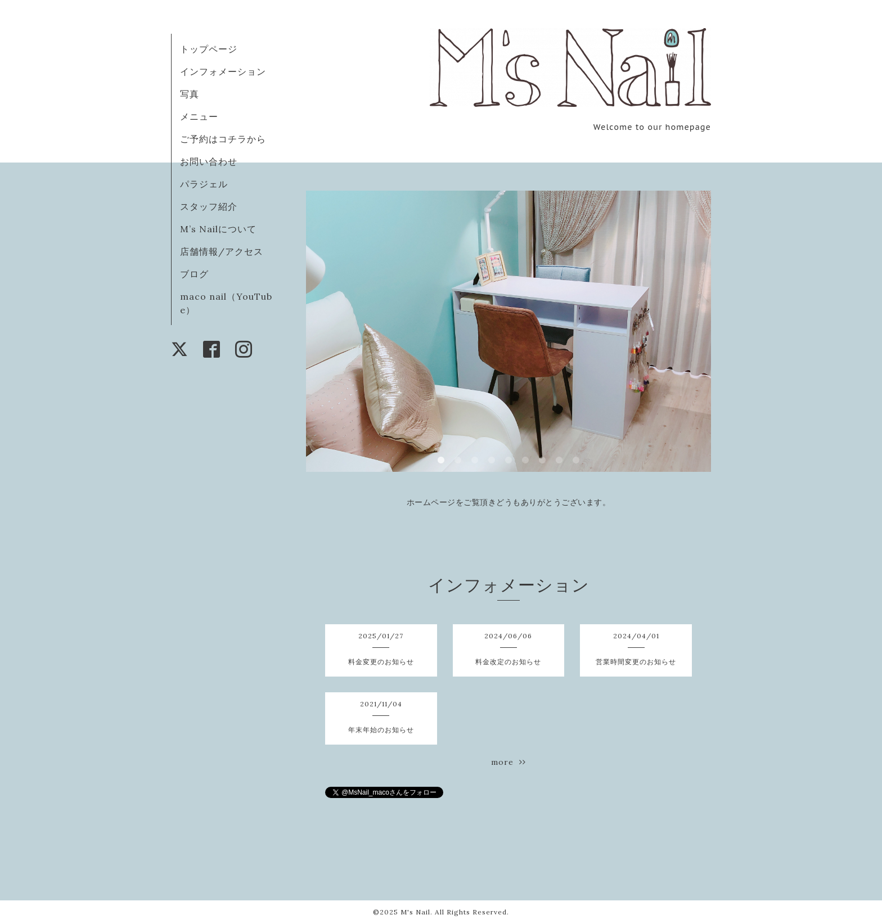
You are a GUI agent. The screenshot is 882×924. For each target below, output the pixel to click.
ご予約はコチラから (223, 139)
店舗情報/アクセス (221, 251)
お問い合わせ (208, 161)
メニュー (199, 116)
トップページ (208, 49)
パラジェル (204, 184)
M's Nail (415, 912)
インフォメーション (223, 71)
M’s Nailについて (218, 229)
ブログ (194, 274)
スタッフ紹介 (208, 206)
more (508, 762)
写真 (189, 94)
